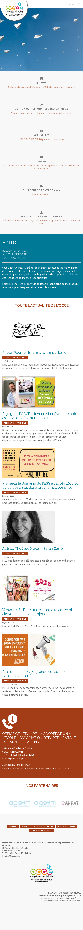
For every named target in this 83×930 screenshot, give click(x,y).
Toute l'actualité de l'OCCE (42, 305)
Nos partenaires (42, 785)
